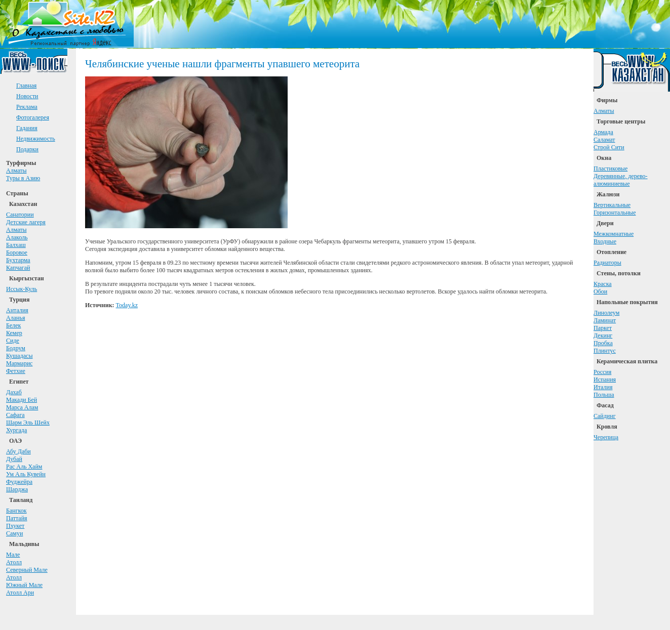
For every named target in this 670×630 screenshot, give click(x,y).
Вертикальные (612, 204)
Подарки (27, 149)
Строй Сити (609, 147)
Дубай (14, 459)
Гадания (26, 128)
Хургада (16, 430)
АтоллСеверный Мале (27, 566)
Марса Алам (22, 407)
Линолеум (606, 312)
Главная (26, 85)
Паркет (603, 327)
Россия (602, 371)
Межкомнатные (614, 233)
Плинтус (605, 350)
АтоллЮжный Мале (24, 581)
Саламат (604, 139)
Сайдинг (605, 415)
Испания (605, 379)
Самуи (14, 533)
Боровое (16, 252)
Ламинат (605, 320)
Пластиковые (610, 168)
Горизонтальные (615, 212)
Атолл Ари (20, 592)
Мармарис (19, 363)
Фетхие (15, 370)
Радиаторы (607, 262)
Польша (604, 394)
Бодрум (15, 348)
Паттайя (16, 518)
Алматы (16, 170)
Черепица (606, 437)
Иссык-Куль (21, 288)
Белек (13, 325)
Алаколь (17, 237)
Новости (27, 96)
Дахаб (14, 392)
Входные (605, 241)
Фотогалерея (32, 117)
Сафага (15, 414)
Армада (603, 132)
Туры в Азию (23, 178)
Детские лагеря (26, 222)
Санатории (20, 214)
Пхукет (15, 525)
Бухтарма (18, 260)
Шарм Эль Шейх (28, 422)
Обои (600, 291)
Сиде (12, 340)
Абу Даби (18, 451)
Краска (603, 283)
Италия (603, 387)
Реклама (26, 106)
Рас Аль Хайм (24, 466)
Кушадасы (19, 355)
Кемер (14, 333)
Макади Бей (21, 399)
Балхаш (16, 244)
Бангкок (16, 510)
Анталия (17, 310)
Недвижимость (35, 138)
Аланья (15, 317)
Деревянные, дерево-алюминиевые (621, 180)
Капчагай (18, 267)
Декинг (603, 335)
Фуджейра (19, 481)
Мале (13, 554)
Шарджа (17, 489)
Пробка (603, 343)
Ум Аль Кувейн (26, 474)
